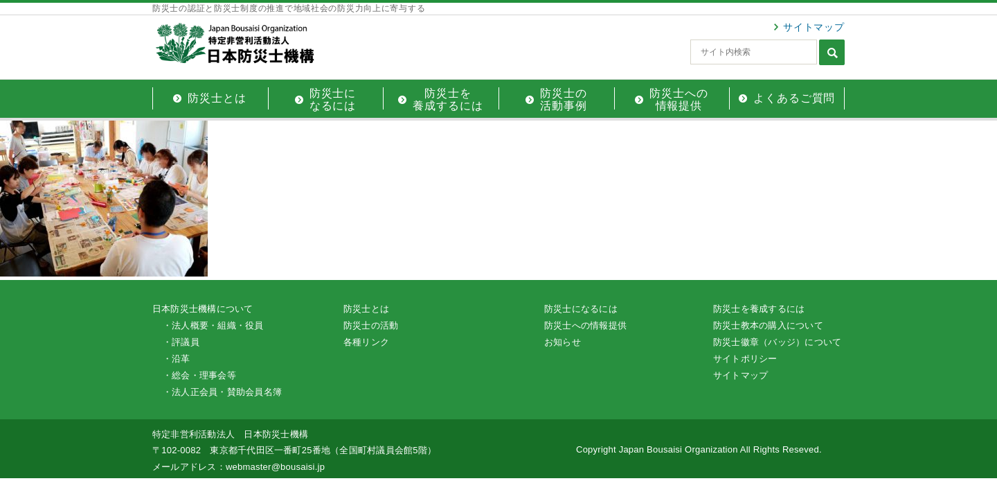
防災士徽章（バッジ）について (777, 342)
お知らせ (562, 342)
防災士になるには (581, 309)
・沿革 (176, 358)
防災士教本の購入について (768, 325)
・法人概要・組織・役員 (213, 325)
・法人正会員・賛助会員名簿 (222, 392)
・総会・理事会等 (199, 375)
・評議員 (181, 342)
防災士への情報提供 (585, 325)
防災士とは (366, 309)
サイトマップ (814, 27)
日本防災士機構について (202, 309)
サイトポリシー (745, 358)
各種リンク (366, 342)
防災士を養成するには (759, 309)
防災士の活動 (370, 325)
